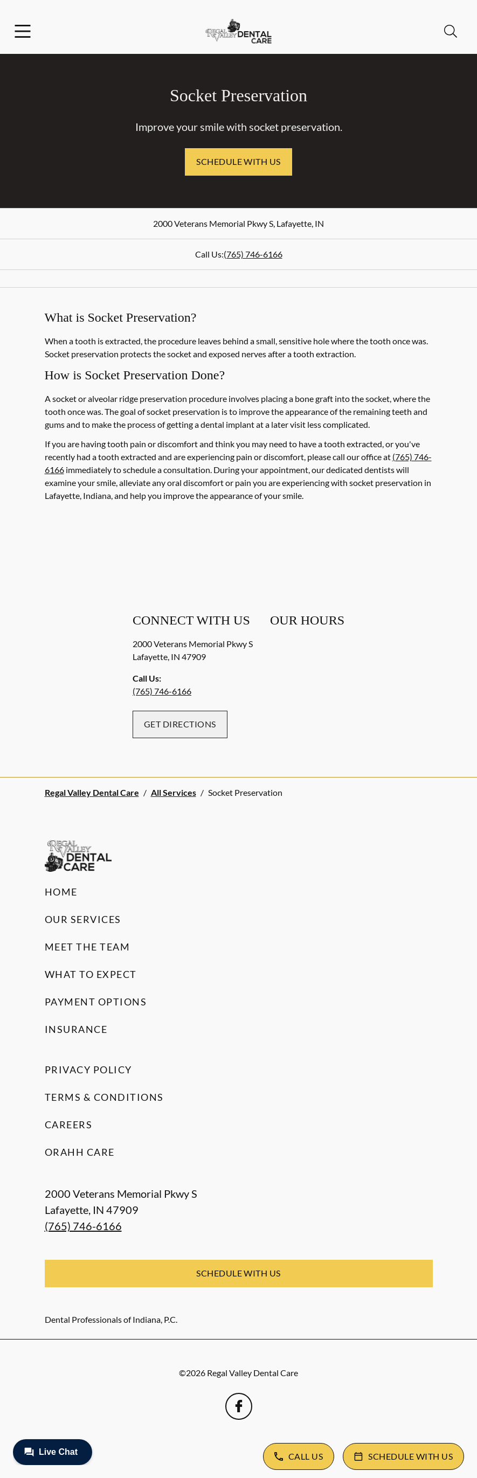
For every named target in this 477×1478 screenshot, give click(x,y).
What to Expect (91, 974)
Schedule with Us (238, 161)
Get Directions (180, 724)
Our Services (83, 919)
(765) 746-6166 (253, 254)
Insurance (76, 1029)
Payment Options (96, 1002)
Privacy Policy (88, 1069)
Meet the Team (87, 947)
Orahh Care (80, 1152)
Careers (69, 1124)
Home (61, 892)
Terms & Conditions (104, 1097)
